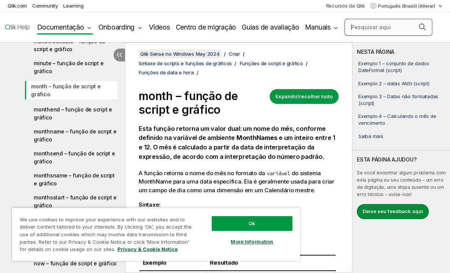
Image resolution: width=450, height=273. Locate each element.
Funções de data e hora (166, 72)
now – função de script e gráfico (75, 263)
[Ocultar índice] (119, 55)
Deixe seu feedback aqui (392, 211)
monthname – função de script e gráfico (75, 135)
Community (45, 6)
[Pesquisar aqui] (388, 27)
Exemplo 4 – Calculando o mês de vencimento (397, 119)
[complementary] (401, 157)
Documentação (60, 27)
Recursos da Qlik (345, 6)
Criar (234, 54)
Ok (229, 218)
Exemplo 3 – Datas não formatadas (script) (398, 99)
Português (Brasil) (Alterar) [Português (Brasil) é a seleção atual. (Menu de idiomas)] (407, 6)
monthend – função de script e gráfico (73, 113)
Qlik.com (17, 6)
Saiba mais (370, 136)
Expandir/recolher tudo (304, 96)
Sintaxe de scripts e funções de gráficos (185, 63)
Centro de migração (206, 27)
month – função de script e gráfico (66, 90)
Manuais (318, 27)
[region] (142, 231)
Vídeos (159, 27)
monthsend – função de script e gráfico (74, 157)
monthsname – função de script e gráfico (74, 179)
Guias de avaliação (270, 27)
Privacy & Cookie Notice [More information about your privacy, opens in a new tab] (64, 251)
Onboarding (116, 27)
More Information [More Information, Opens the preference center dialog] (229, 236)
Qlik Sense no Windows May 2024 (180, 54)
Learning (73, 6)
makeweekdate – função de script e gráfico (69, 45)
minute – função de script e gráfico (68, 67)
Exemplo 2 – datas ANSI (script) (393, 83)
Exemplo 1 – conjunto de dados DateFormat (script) (393, 66)
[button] (422, 27)
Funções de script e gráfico (271, 63)
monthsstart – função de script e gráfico (75, 201)
